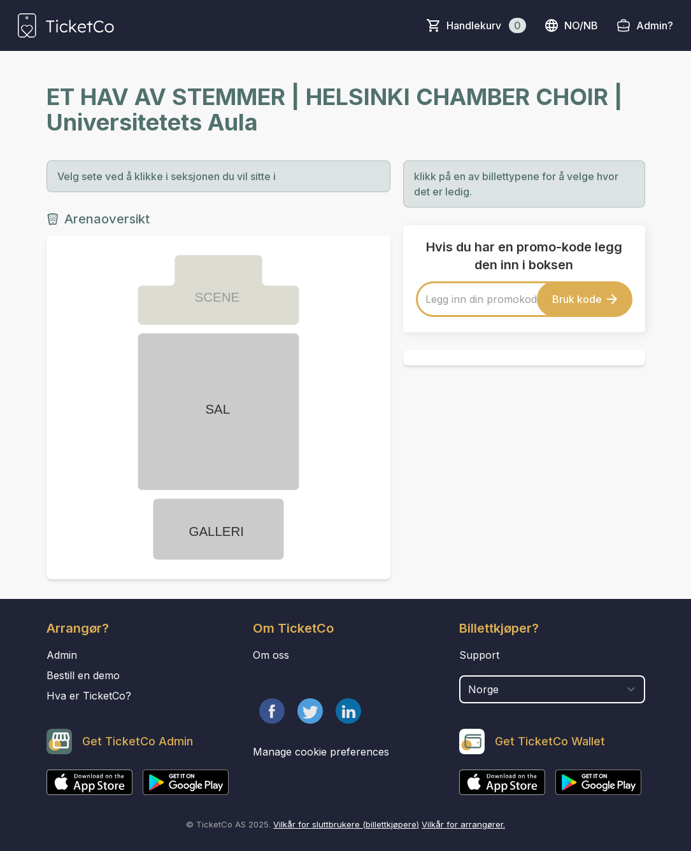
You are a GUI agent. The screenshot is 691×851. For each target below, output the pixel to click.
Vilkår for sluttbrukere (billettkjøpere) (346, 824)
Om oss (271, 655)
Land (472, 669)
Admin (61, 655)
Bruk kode (584, 299)
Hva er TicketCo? (88, 695)
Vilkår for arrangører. (463, 824)
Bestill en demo (83, 675)
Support (479, 655)
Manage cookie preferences (321, 751)
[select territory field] (552, 689)
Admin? (654, 25)
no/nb (571, 25)
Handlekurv (486, 25)
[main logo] (66, 25)
